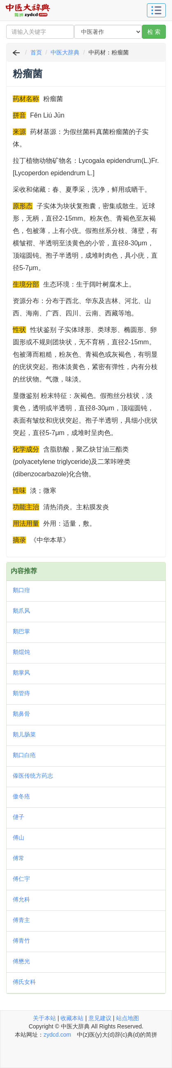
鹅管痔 (21, 693)
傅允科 (21, 899)
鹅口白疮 (24, 755)
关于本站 (44, 1018)
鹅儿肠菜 (24, 734)
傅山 (18, 837)
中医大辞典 (65, 52)
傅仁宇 (21, 878)
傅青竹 (21, 940)
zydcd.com (57, 1034)
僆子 (18, 817)
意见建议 (100, 1018)
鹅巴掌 (21, 631)
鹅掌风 (21, 672)
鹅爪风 (21, 610)
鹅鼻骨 (21, 713)
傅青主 (21, 920)
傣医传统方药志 (33, 775)
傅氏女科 (24, 982)
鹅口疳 (21, 590)
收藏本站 (72, 1018)
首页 (36, 52)
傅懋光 (21, 961)
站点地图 (127, 1018)
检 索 (153, 31)
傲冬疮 (21, 796)
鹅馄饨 (21, 652)
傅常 (18, 858)
